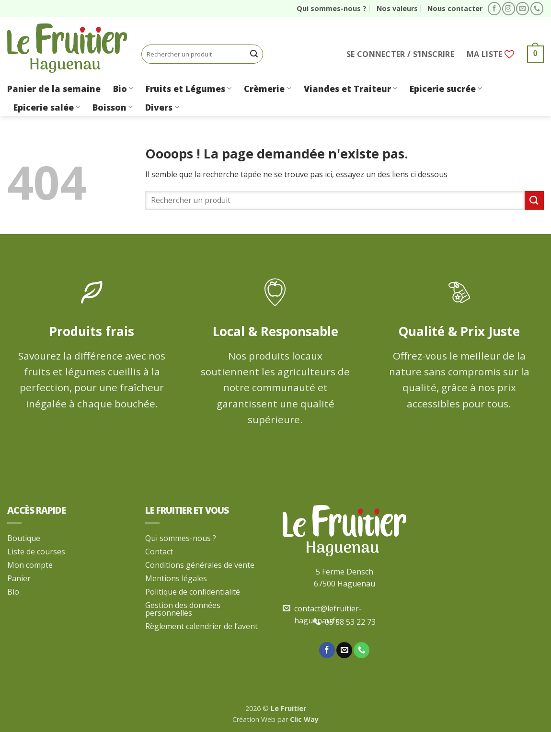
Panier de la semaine (54, 88)
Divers (162, 107)
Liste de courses (36, 551)
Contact (159, 551)
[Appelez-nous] (536, 8)
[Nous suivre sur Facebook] (494, 8)
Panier (19, 578)
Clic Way (304, 719)
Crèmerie (267, 88)
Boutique (23, 538)
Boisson (112, 107)
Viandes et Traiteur (350, 88)
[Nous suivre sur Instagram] (508, 8)
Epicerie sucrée (446, 88)
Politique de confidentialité (192, 591)
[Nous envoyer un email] (522, 8)
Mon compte (30, 565)
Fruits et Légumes (188, 88)
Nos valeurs (397, 8)
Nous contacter (454, 8)
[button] (400, 54)
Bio (123, 88)
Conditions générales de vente (199, 565)
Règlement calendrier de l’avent (201, 626)
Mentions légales (176, 578)
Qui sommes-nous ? (332, 8)
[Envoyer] (254, 54)
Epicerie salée (46, 107)
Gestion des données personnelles (182, 609)
